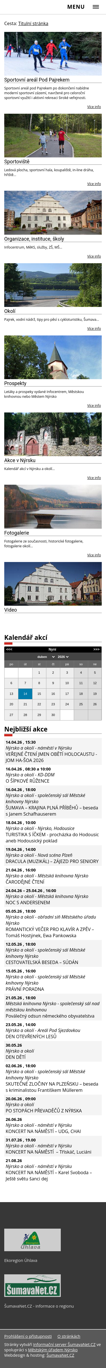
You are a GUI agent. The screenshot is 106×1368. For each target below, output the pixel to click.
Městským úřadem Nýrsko (52, 1349)
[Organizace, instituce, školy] (53, 212)
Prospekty (15, 383)
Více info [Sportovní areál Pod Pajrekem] (94, 106)
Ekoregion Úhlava (20, 1260)
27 (11, 715)
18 (81, 693)
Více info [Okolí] (94, 328)
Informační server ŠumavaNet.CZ (64, 1344)
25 (81, 704)
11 (81, 683)
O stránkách (68, 1336)
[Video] (53, 584)
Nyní (52, 649)
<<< (9, 649)
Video (10, 610)
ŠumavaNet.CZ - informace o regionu (39, 1306)
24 (67, 704)
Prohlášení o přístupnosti (28, 1336)
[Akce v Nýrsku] (53, 434)
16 (53, 693)
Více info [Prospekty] (94, 405)
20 (11, 704)
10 (67, 683)
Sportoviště (16, 161)
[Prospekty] (53, 357)
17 (67, 693)
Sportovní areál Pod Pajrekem (37, 80)
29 (39, 715)
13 (11, 693)
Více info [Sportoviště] (94, 183)
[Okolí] (53, 285)
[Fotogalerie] (53, 506)
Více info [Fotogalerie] (94, 555)
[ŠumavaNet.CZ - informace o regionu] (32, 1295)
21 (25, 704)
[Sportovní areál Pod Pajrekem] (53, 54)
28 (25, 715)
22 (39, 704)
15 (39, 693)
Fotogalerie (16, 533)
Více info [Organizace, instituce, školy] (94, 256)
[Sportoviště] (53, 135)
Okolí (10, 311)
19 (95, 693)
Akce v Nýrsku (20, 460)
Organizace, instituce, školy (34, 239)
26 (95, 704)
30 (53, 715)
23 (53, 704)
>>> (97, 649)
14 (25, 693)
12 (95, 683)
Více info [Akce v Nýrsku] (94, 477)
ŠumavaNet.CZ (60, 1355)
